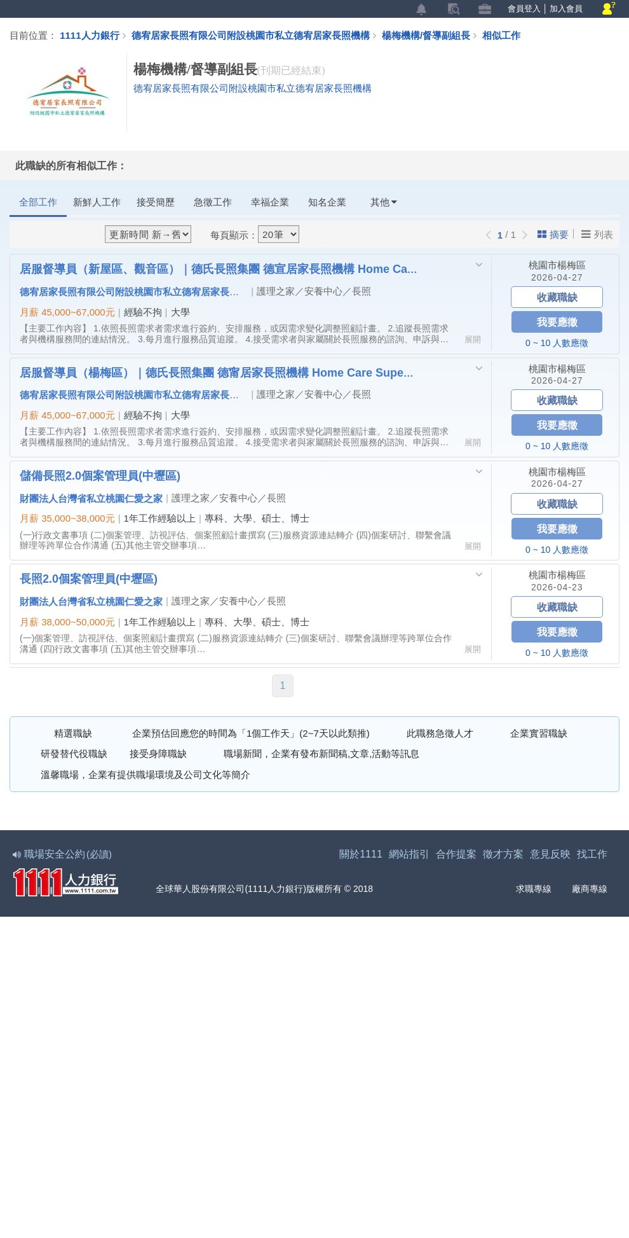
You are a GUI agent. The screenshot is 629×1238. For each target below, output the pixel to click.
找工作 (592, 854)
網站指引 (409, 854)
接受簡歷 (156, 202)
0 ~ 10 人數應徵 (556, 343)
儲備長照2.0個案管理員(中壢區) (100, 475)
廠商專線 (581, 890)
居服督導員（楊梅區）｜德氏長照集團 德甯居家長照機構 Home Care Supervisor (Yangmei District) (218, 372)
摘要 (553, 234)
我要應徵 (557, 321)
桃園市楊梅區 (557, 265)
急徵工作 (213, 202)
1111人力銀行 (89, 35)
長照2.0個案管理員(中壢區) (89, 579)
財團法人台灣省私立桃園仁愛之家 (91, 498)
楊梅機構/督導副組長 (432, 35)
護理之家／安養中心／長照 (314, 291)
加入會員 (566, 8)
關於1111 (360, 854)
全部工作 (38, 202)
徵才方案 (503, 854)
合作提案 (456, 854)
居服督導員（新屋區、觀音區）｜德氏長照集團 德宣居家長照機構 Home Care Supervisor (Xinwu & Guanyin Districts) (218, 268)
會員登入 (524, 8)
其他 (383, 202)
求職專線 (525, 890)
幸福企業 (270, 202)
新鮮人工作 (97, 202)
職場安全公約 (63, 854)
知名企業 (327, 202)
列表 (597, 234)
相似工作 (501, 35)
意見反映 (550, 854)
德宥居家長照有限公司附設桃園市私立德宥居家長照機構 (251, 35)
